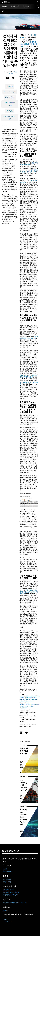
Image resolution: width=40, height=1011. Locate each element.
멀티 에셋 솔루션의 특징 (11, 892)
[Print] (13, 78)
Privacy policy (7, 921)
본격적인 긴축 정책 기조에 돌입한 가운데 (28, 44)
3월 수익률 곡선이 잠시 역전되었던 (28, 382)
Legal (5, 919)
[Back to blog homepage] (4, 11)
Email (5, 869)
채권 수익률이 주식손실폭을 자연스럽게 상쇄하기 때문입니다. (28, 591)
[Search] (37, 6)
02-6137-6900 (7, 871)
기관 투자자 (7, 879)
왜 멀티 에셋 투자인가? (10, 895)
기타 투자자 (7, 882)
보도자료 (5, 910)
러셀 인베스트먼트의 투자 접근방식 (15, 903)
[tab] (37, 2)
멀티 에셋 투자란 (8, 890)
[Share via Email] (7, 78)
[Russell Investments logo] (6, 2)
